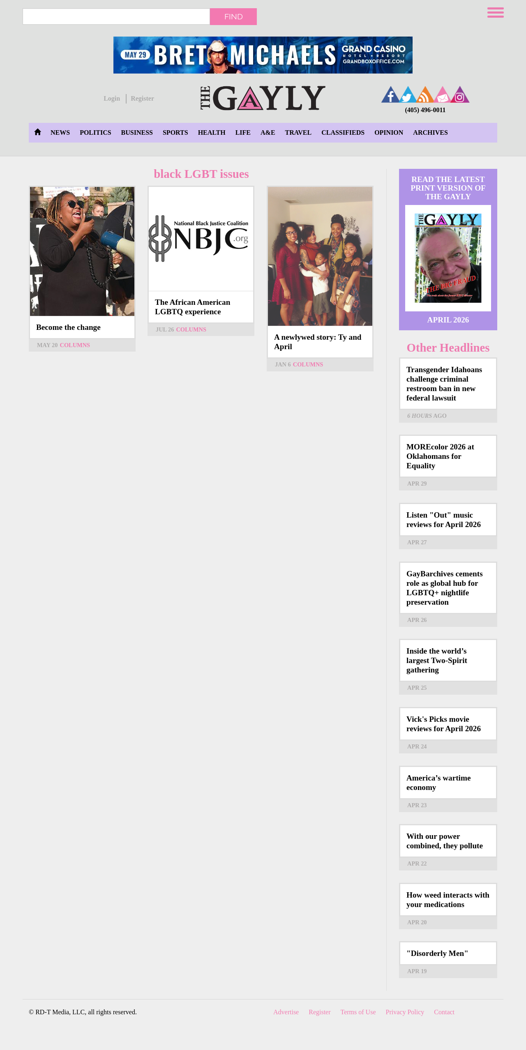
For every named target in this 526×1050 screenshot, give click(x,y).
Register (142, 98)
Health (212, 132)
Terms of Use (358, 1012)
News (60, 132)
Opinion (388, 132)
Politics (95, 132)
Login (112, 98)
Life (243, 132)
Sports (175, 132)
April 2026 (448, 319)
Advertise (286, 1012)
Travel (298, 132)
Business (137, 132)
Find (233, 16)
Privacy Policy (405, 1012)
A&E (268, 132)
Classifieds (343, 132)
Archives (430, 132)
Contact (444, 1012)
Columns (75, 345)
